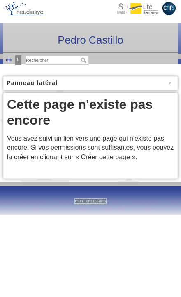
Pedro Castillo (90, 40)
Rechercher (84, 60)
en (9, 60)
